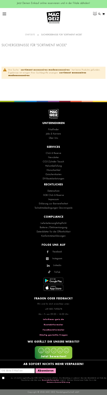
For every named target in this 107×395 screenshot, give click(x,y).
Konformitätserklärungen (53, 236)
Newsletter (53, 157)
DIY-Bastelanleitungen (53, 178)
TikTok (57, 272)
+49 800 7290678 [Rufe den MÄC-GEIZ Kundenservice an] (53, 309)
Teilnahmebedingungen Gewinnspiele (54, 208)
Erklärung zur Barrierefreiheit (53, 204)
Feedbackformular (53, 330)
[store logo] (53, 17)
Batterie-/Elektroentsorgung (53, 227)
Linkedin (57, 265)
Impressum (53, 199)
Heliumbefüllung (53, 166)
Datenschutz (54, 191)
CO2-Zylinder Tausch (53, 162)
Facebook (57, 252)
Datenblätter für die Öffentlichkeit (53, 232)
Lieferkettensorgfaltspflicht (54, 223)
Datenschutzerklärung (58, 382)
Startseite (30, 35)
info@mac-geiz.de (53, 319)
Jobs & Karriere (53, 134)
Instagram (57, 258)
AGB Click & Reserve (53, 195)
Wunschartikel (53, 170)
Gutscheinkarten (54, 174)
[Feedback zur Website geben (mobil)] (53, 353)
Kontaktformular (53, 325)
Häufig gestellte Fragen (54, 335)
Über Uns (53, 138)
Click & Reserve (53, 153)
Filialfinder (53, 129)
